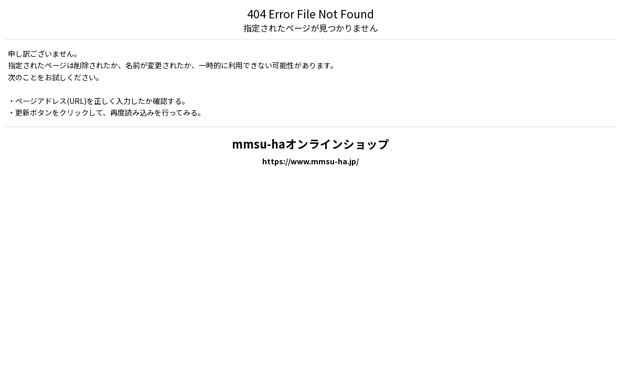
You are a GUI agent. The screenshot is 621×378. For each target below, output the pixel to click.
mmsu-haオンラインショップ (310, 143)
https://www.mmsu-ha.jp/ (310, 161)
